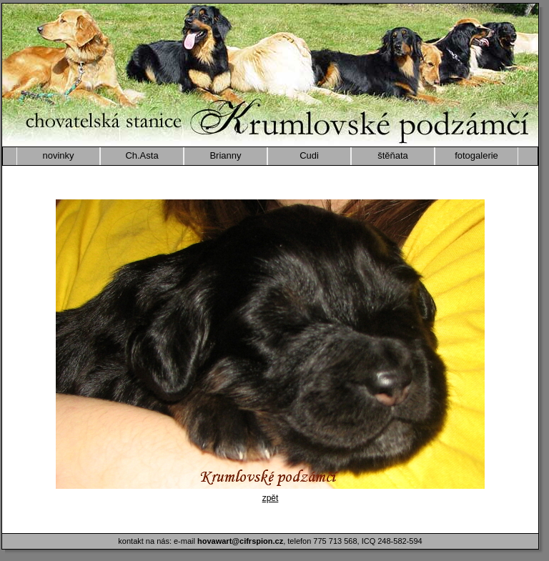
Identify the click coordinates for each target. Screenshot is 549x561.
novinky (58, 155)
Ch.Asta (141, 155)
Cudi (309, 155)
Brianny (225, 155)
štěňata (392, 155)
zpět (270, 498)
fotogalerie (476, 155)
